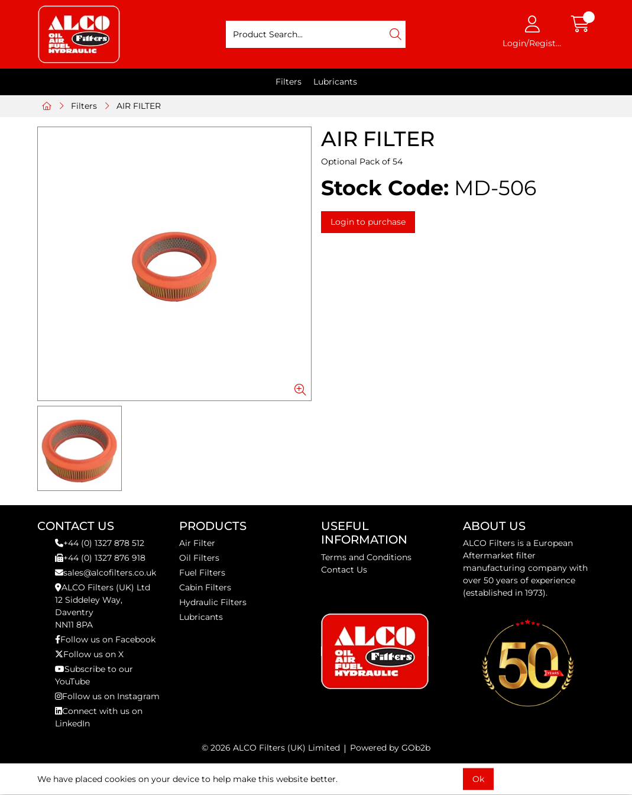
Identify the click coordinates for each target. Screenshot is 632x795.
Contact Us (344, 569)
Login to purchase (368, 221)
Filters (289, 81)
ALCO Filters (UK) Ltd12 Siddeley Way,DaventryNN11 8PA (102, 606)
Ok (478, 779)
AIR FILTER (138, 106)
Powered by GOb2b (390, 747)
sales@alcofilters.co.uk (105, 572)
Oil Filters (199, 557)
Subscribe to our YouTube (94, 675)
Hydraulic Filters (213, 602)
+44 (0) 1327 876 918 (100, 557)
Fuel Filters (202, 572)
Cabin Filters (205, 587)
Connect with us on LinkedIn (98, 717)
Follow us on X (89, 654)
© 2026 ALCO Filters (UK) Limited (271, 747)
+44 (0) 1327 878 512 (99, 543)
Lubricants (335, 81)
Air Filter (197, 543)
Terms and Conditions (366, 557)
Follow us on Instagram (107, 696)
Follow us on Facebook (105, 639)
